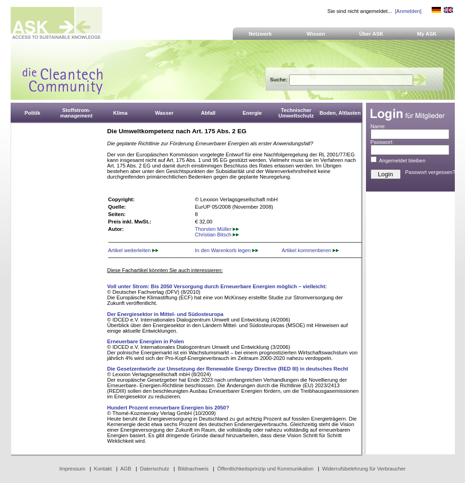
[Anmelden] (408, 11)
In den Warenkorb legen (226, 250)
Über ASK (371, 34)
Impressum (72, 468)
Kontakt (103, 468)
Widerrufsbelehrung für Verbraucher (364, 468)
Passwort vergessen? (430, 172)
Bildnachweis (193, 468)
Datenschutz (154, 468)
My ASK (427, 34)
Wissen (316, 34)
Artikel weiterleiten (133, 250)
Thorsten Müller (217, 229)
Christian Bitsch (217, 234)
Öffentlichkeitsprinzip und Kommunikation (265, 468)
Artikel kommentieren (310, 250)
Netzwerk (260, 34)
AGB (125, 468)
